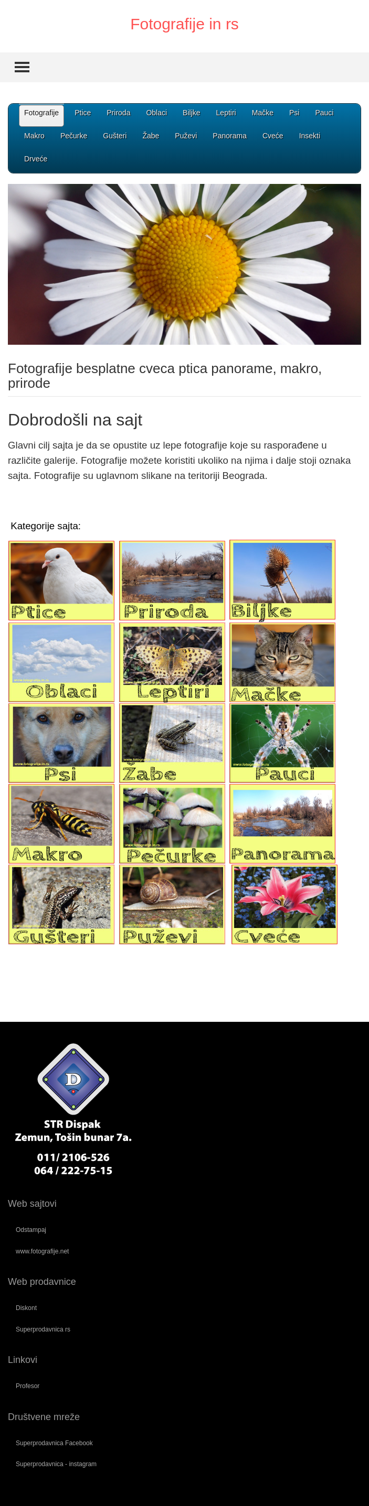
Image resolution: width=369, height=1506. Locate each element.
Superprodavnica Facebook (54, 1443)
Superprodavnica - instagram (56, 1464)
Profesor (27, 1386)
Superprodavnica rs (43, 1329)
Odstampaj (31, 1230)
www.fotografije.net (42, 1251)
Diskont (26, 1308)
